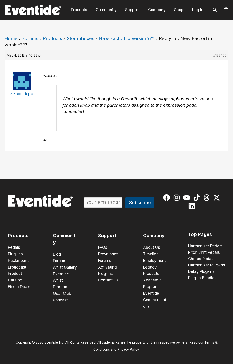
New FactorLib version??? (126, 38)
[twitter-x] (217, 197)
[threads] (207, 197)
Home (11, 38)
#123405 (220, 55)
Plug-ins (15, 253)
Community (109, 10)
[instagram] (177, 197)
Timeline (151, 253)
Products (83, 10)
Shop (179, 10)
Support (134, 10)
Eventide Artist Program (61, 279)
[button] (215, 10)
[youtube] (187, 197)
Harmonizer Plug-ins (206, 265)
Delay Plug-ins (201, 271)
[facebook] (167, 197)
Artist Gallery (65, 267)
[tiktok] (197, 197)
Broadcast (17, 266)
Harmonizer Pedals (205, 246)
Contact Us (108, 279)
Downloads (108, 253)
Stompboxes (80, 38)
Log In (197, 10)
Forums (30, 38)
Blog (57, 254)
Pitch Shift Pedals (204, 252)
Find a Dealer (20, 285)
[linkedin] (192, 206)
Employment (154, 260)
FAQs (102, 247)
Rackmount (18, 260)
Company (158, 10)
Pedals (14, 247)
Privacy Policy (128, 347)
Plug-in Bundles (202, 278)
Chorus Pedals (201, 259)
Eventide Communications (155, 298)
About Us (151, 247)
